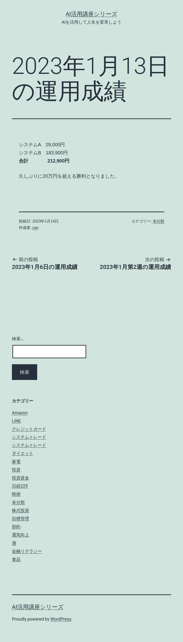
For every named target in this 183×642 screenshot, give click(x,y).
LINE (16, 420)
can (35, 228)
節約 (16, 526)
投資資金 (20, 477)
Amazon (20, 412)
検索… (18, 338)
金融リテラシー (27, 551)
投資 (16, 469)
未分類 (158, 221)
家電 (16, 461)
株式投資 (20, 510)
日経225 (20, 485)
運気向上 (20, 534)
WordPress (61, 619)
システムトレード (29, 437)
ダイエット (22, 453)
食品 (16, 559)
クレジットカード (29, 428)
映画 (16, 493)
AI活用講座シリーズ (91, 14)
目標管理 (20, 518)
